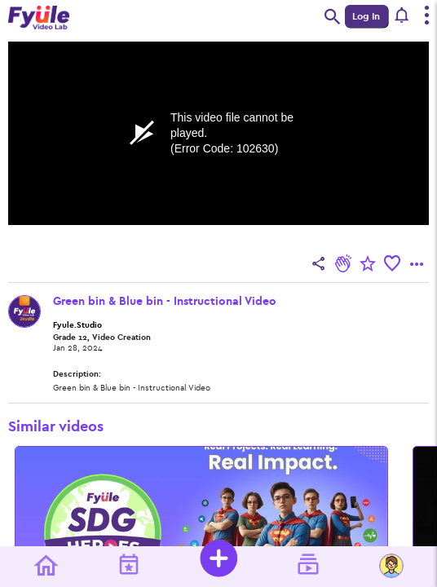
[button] (402, 16)
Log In (366, 16)
